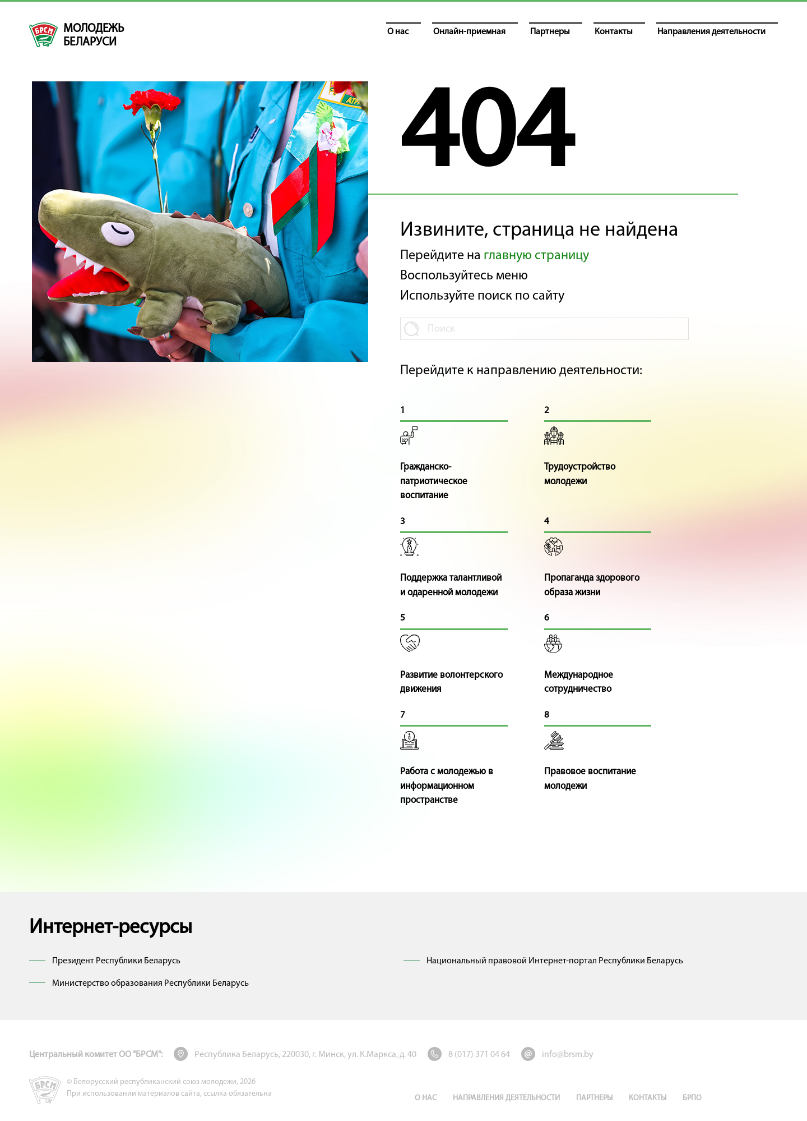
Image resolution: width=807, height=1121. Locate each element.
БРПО (692, 1098)
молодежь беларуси (93, 35)
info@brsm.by (567, 1054)
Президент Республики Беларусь (116, 961)
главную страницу (536, 256)
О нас (426, 1098)
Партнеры (594, 1098)
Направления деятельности (506, 1098)
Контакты (647, 1098)
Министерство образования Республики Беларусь (150, 983)
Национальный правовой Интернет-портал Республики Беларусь (554, 961)
